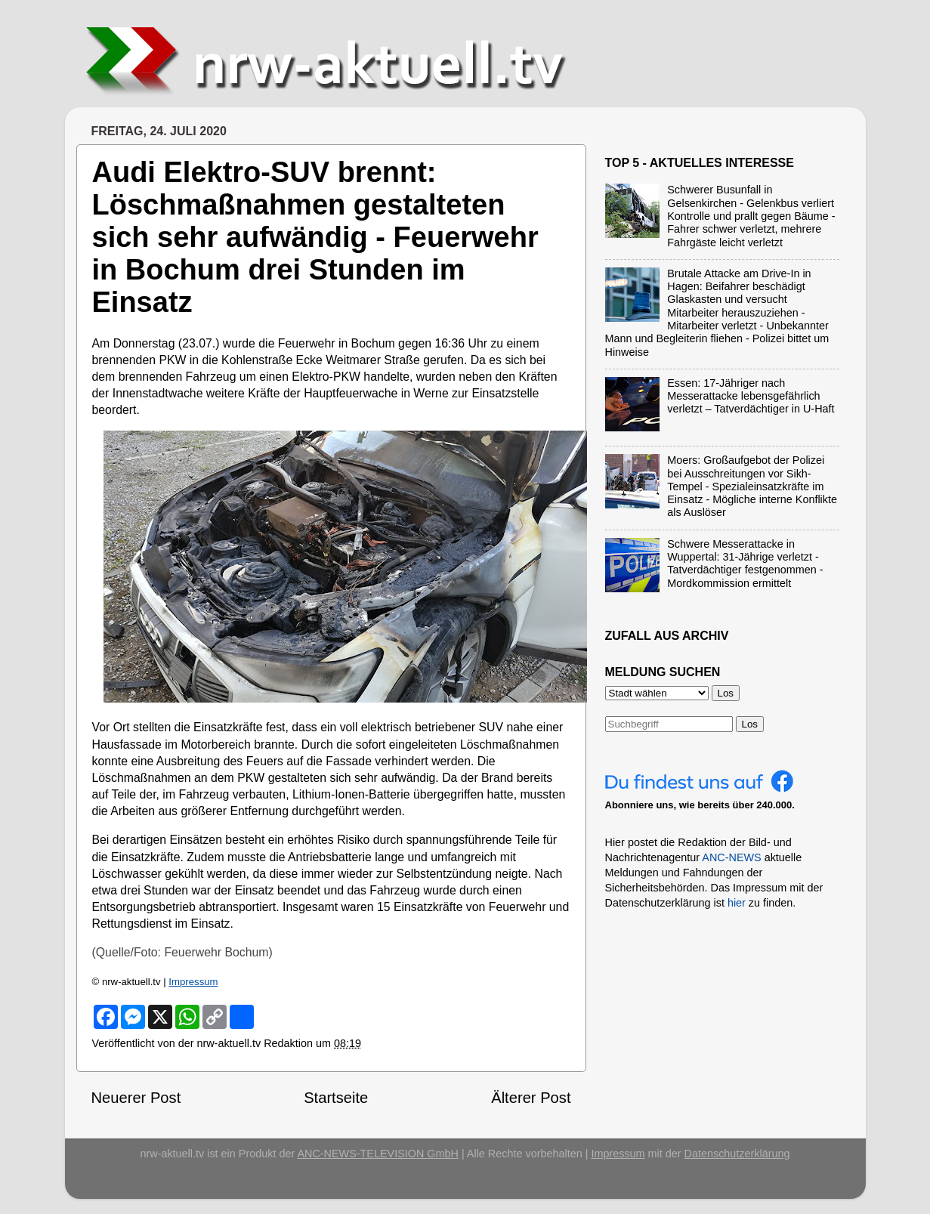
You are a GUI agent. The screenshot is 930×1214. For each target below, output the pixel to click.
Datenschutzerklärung (737, 1154)
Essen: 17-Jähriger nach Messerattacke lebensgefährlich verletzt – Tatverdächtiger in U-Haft (750, 396)
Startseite (336, 1097)
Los (750, 724)
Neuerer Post (136, 1097)
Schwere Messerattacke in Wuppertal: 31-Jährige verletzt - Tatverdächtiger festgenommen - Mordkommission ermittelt (745, 563)
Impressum (193, 981)
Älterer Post (530, 1097)
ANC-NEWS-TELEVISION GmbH (378, 1154)
